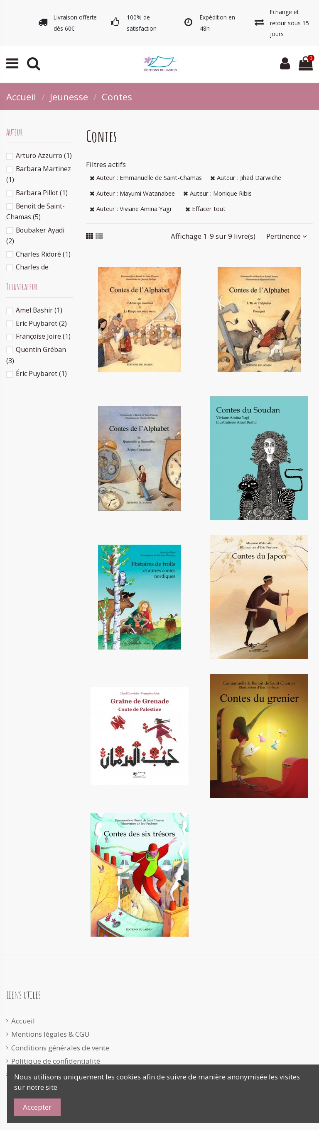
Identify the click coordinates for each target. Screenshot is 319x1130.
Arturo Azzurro (44, 155)
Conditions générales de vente (60, 1047)
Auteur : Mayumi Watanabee (132, 193)
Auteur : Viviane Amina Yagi (130, 208)
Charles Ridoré (43, 254)
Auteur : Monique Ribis (217, 193)
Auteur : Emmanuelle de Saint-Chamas (146, 177)
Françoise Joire (43, 336)
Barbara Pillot (42, 192)
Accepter (37, 1107)
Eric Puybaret (41, 323)
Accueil (23, 1021)
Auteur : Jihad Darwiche (245, 177)
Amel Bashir (39, 310)
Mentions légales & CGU (50, 1034)
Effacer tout (205, 208)
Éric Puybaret (41, 373)
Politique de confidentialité (55, 1061)
